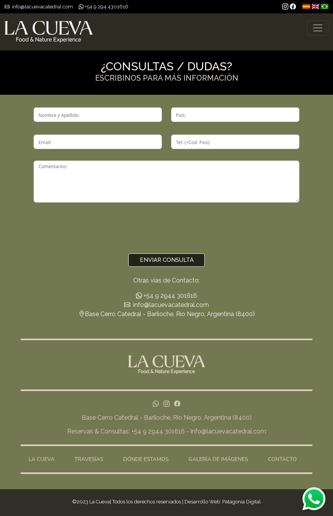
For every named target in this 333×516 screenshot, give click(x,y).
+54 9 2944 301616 (166, 295)
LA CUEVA (42, 459)
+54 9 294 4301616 (106, 7)
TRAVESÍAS (88, 459)
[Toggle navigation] (317, 28)
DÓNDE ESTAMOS (146, 459)
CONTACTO (282, 459)
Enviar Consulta (167, 259)
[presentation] (166, 229)
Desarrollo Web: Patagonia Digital (222, 502)
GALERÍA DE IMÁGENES (218, 459)
